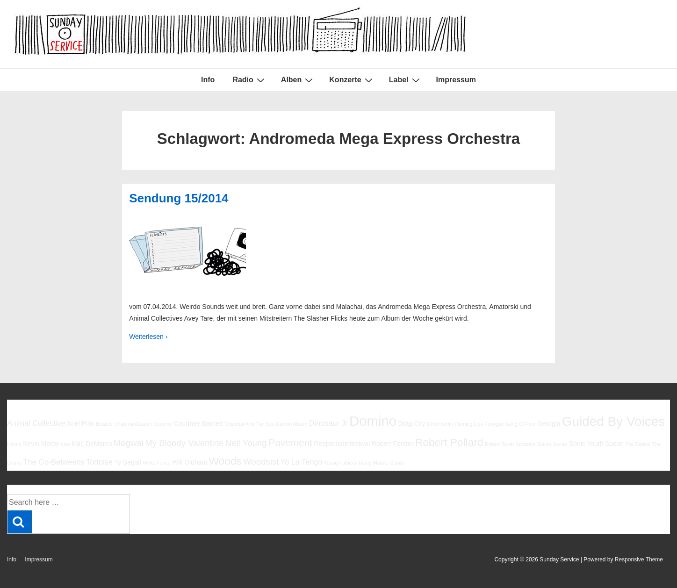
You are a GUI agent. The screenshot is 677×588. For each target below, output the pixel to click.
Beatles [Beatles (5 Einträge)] (104, 424)
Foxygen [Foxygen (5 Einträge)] (494, 424)
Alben (298, 79)
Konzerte (352, 79)
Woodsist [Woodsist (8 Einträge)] (261, 461)
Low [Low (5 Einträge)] (65, 444)
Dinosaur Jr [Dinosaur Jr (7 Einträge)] (328, 423)
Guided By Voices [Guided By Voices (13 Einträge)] (613, 421)
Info (208, 80)
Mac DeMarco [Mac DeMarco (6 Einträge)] (92, 443)
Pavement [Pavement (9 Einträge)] (290, 442)
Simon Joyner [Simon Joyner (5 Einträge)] (552, 444)
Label (405, 79)
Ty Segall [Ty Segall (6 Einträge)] (127, 462)
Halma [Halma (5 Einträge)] (14, 444)
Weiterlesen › (148, 336)
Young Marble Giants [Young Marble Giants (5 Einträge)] (381, 463)
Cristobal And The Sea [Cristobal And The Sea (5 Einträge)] (249, 424)
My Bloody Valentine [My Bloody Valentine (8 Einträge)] (184, 443)
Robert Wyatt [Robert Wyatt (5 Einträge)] (499, 444)
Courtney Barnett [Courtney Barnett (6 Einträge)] (198, 423)
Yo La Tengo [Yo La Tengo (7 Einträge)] (301, 462)
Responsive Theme (639, 559)
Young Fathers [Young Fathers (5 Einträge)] (340, 463)
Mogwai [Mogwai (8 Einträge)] (129, 443)
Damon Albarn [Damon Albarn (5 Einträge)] (292, 424)
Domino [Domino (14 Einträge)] (372, 421)
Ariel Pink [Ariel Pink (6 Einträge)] (80, 423)
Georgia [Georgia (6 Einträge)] (549, 423)
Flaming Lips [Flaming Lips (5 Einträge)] (468, 424)
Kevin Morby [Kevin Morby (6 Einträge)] (41, 443)
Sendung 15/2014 (178, 198)
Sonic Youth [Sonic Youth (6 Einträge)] (586, 443)
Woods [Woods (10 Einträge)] (225, 461)
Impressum (456, 80)
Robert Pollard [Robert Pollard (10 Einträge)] (449, 442)
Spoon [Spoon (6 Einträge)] (614, 443)
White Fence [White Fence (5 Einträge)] (157, 463)
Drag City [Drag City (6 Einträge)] (411, 423)
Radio (249, 79)
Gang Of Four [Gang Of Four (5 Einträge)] (520, 424)
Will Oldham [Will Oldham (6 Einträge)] (189, 462)
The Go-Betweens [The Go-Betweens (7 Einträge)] (54, 462)
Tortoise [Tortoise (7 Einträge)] (99, 462)
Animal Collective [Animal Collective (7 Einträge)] (36, 423)
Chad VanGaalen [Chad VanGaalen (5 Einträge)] (133, 424)
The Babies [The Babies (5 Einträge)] (637, 444)
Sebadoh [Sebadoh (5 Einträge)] (525, 444)
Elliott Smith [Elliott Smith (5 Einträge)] (440, 424)
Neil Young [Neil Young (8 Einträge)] (246, 443)
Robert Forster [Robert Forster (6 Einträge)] (393, 443)
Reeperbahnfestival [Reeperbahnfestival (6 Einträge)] (342, 443)
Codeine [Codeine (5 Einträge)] (162, 424)
